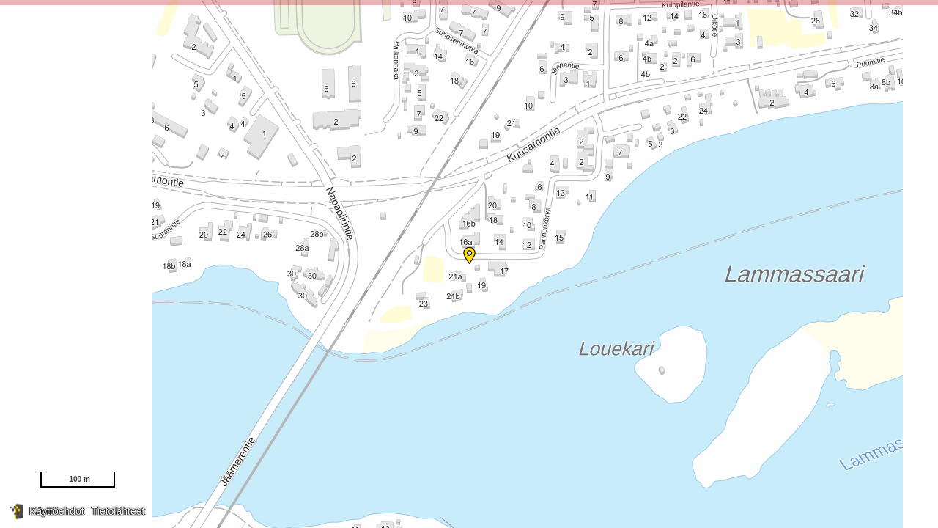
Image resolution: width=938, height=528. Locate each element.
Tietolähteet (118, 511)
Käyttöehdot (56, 511)
